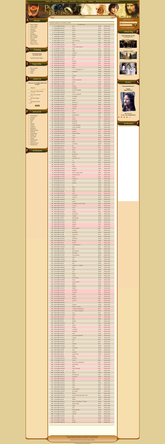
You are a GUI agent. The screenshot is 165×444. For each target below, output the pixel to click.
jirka (73, 246)
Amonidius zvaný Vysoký (78, 203)
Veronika (74, 230)
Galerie (32, 32)
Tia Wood (74, 195)
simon (73, 325)
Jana (73, 162)
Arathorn (74, 53)
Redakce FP (33, 135)
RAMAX (32, 131)
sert (73, 84)
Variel (73, 135)
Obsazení (32, 29)
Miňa (73, 366)
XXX (73, 32)
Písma (31, 73)
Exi (73, 110)
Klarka (74, 34)
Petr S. (74, 150)
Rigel (73, 189)
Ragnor (74, 170)
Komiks (32, 119)
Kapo (73, 378)
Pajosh (74, 166)
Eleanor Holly (75, 228)
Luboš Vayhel (75, 389)
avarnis (74, 75)
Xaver (73, 207)
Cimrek (74, 413)
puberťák (74, 121)
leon (73, 263)
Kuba (73, 333)
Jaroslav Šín (75, 354)
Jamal (73, 209)
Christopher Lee (76, 244)
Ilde (73, 323)
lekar (73, 267)
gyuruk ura (75, 154)
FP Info (32, 125)
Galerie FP (33, 141)
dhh (73, 42)
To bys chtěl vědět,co (77, 46)
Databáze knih (33, 139)
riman (73, 257)
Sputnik (93, 439)
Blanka (74, 152)
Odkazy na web (34, 43)
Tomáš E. (74, 197)
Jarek (73, 339)
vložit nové (81, 24)
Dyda (73, 405)
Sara (73, 248)
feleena (74, 327)
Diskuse (106, 26)
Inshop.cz (65, 1)
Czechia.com (56, 1)
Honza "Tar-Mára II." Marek (79, 401)
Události (32, 123)
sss (73, 160)
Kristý (74, 30)
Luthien (74, 296)
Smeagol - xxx (76, 158)
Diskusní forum (34, 143)
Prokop (74, 86)
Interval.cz (73, 1)
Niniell (74, 44)
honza (73, 397)
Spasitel (74, 224)
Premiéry (32, 39)
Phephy (74, 321)
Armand (74, 343)
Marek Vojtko (75, 403)
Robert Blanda (76, 409)
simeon (74, 222)
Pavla (73, 319)
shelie (73, 51)
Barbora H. (75, 102)
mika (73, 380)
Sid (73, 317)
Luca (73, 312)
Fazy (73, 345)
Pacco (73, 28)
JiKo (73, 48)
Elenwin (74, 168)
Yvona (74, 314)
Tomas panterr (76, 255)
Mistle (74, 399)
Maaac (74, 356)
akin (73, 370)
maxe (73, 57)
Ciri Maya (74, 347)
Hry (31, 122)
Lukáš (73, 236)
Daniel (74, 147)
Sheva (73, 372)
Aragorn (128, 88)
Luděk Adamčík (76, 125)
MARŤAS (75, 238)
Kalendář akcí (33, 144)
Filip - (73, 191)
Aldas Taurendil (76, 127)
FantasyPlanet (33, 115)
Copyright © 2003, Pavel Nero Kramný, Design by (80, 439)
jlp (73, 145)
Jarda (73, 193)
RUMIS (74, 129)
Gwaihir (74, 205)
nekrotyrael (75, 364)
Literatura (32, 117)
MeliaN (74, 61)
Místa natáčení (34, 35)
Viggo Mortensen (128, 90)
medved (74, 300)
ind (73, 341)
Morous (74, 298)
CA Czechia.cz (82, 1)
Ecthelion (74, 290)
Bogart (74, 393)
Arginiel (74, 216)
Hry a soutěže (33, 37)
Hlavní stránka (34, 24)
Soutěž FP (32, 127)
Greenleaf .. (75, 143)
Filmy (31, 120)
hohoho (74, 183)
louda (73, 279)
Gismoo (74, 63)
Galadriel (74, 96)
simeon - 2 (75, 220)
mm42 (74, 201)
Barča (73, 67)
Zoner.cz (48, 1)
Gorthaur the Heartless (78, 308)
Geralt (73, 112)
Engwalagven (75, 114)
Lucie (73, 38)
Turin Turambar (76, 368)
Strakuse (74, 292)
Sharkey (74, 131)
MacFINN (74, 232)
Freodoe (74, 98)
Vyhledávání (33, 40)
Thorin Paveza (76, 40)
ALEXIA (74, 88)
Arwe (73, 92)
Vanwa (74, 360)
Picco (73, 117)
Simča (74, 137)
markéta (74, 411)
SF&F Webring (34, 130)
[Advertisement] (37, 188)
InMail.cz (91, 1)
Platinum (74, 358)
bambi (74, 226)
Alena (73, 176)
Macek (74, 55)
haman (74, 294)
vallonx (74, 180)
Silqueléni (74, 71)
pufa (73, 26)
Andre (74, 100)
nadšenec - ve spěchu (77, 265)
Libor (73, 141)
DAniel (74, 242)
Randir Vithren (76, 133)
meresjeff (74, 331)
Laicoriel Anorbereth (77, 335)
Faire (73, 383)
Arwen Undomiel (76, 94)
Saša (73, 407)
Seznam (32, 138)
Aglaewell (74, 178)
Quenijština (33, 31)
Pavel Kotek (75, 277)
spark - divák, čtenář (77, 172)
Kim (73, 199)
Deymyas (74, 104)
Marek (74, 422)
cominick (74, 329)
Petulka (74, 240)
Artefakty (32, 69)
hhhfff (73, 284)
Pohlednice (33, 34)
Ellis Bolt (74, 253)
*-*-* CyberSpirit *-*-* (78, 69)
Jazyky (32, 71)
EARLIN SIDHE (76, 90)
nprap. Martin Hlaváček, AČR (79, 395)
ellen (73, 350)
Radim (74, 288)
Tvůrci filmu (33, 27)
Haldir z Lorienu (76, 306)
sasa (73, 271)
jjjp (73, 416)
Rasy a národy (33, 68)
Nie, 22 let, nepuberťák (78, 362)
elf (73, 59)
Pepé (73, 77)
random (74, 211)
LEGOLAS (75, 213)
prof (73, 164)
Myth (73, 187)
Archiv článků (33, 26)
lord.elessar (75, 234)
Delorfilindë (75, 218)
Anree (73, 65)
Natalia (74, 108)
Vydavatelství (33, 133)
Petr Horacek (75, 251)
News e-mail (33, 42)
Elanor (74, 273)
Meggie (74, 286)
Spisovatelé (33, 136)
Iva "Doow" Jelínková (78, 310)
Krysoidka (75, 391)
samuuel (74, 352)
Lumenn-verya (76, 174)
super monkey (75, 281)
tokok (73, 81)
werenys (74, 304)
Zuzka (73, 269)
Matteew (74, 261)
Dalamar (74, 156)
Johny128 (74, 376)
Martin (74, 119)
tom (73, 259)
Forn (73, 139)
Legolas (74, 337)
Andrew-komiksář (76, 79)
